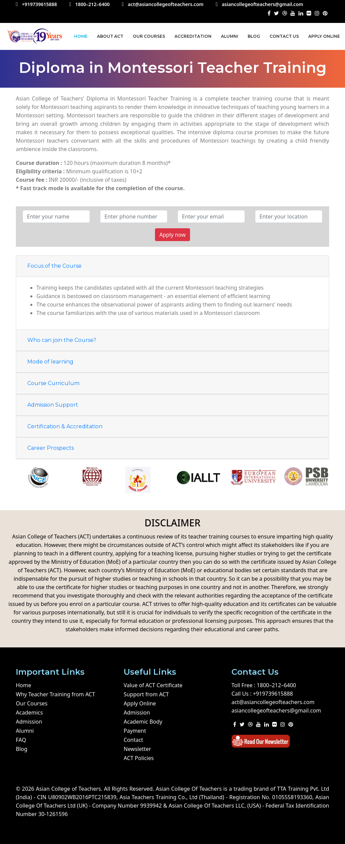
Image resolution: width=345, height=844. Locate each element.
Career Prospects (50, 448)
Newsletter (137, 749)
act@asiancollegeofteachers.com (272, 702)
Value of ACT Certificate (153, 685)
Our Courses (149, 36)
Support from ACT (146, 694)
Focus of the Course (54, 266)
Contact (133, 740)
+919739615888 (273, 693)
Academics (29, 712)
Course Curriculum (53, 383)
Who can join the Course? (61, 340)
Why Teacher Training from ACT (55, 694)
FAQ (21, 740)
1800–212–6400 (276, 685)
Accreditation (193, 36)
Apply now (172, 234)
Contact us (284, 36)
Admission (29, 721)
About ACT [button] (110, 36)
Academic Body (143, 721)
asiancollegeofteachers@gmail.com (276, 710)
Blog (254, 36)
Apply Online (324, 36)
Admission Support (52, 405)
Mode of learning (50, 361)
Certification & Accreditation (64, 426)
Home (81, 36)
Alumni (229, 36)
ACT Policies (139, 758)
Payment (135, 730)
